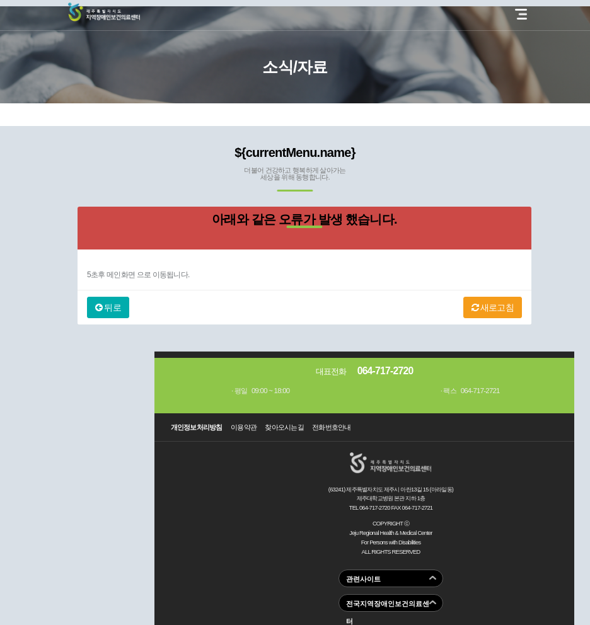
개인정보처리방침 (197, 427)
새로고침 (492, 307)
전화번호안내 (331, 427)
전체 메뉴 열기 (521, 14)
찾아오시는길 (284, 427)
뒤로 (108, 307)
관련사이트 (363, 579)
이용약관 (244, 427)
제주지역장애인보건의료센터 (104, 12)
